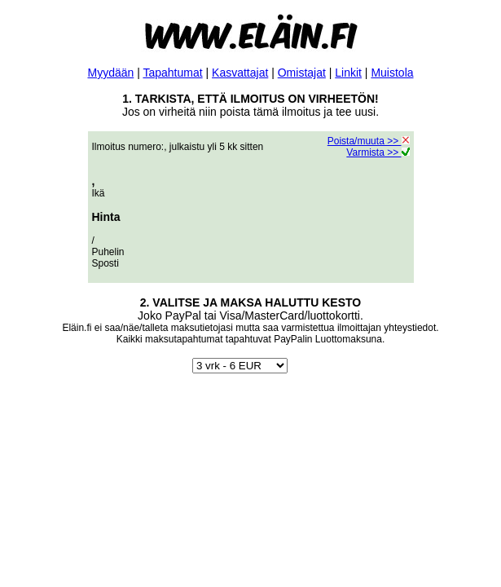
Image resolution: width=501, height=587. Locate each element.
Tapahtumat (172, 72)
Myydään (110, 72)
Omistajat (302, 72)
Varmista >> (377, 152)
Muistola (392, 72)
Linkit (348, 72)
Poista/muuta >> (368, 141)
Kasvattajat (240, 72)
